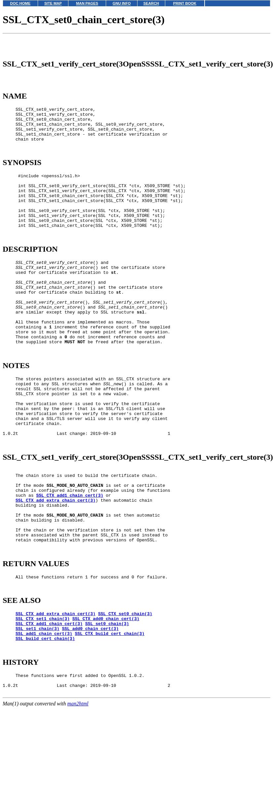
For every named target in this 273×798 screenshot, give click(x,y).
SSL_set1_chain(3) (37, 712)
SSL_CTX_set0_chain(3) (125, 694)
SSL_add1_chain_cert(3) (44, 718)
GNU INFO (122, 3)
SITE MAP (53, 3)
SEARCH (151, 3)
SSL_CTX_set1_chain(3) (43, 700)
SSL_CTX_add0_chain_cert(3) (105, 700)
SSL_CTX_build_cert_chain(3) (109, 718)
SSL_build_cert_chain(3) (45, 724)
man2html (78, 795)
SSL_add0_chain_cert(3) (90, 712)
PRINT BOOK (184, 3)
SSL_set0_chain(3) (107, 706)
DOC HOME (20, 3)
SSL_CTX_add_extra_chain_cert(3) (56, 566)
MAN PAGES (87, 3)
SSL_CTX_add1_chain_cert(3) (69, 561)
